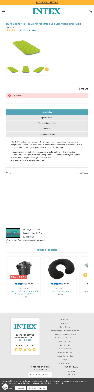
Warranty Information (47, 122)
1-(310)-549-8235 (25, 339)
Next (45, 68)
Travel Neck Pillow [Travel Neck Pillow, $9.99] (60, 290)
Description (47, 111)
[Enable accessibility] (5, 387)
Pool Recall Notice (47, 2)
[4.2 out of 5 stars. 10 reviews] (60, 282)
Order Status (65, 322)
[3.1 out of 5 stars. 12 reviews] (24, 282)
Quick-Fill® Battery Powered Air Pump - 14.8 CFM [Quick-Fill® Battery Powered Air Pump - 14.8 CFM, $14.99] (24, 291)
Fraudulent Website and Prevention (65, 330)
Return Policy (65, 344)
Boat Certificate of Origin (65, 333)
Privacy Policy (59, 383)
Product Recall (65, 348)
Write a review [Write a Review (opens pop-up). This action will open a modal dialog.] (31, 30)
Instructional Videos (65, 362)
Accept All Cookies (37, 388)
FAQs (65, 359)
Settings (8, 388)
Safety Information (47, 133)
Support (71, 377)
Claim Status (65, 326)
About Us (71, 370)
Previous (6, 68)
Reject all (20, 388)
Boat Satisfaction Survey (65, 337)
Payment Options (65, 351)
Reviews (46, 128)
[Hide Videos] (83, 171)
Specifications (47, 117)
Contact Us (71, 374)
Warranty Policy (65, 340)
